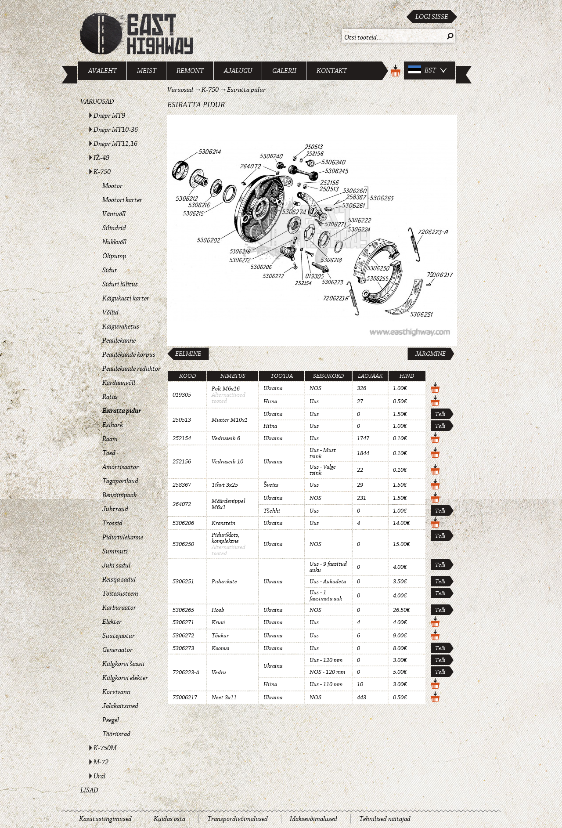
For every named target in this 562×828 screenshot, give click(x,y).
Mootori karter (122, 200)
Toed (108, 453)
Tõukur (220, 635)
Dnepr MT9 (109, 115)
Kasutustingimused (105, 819)
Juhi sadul (116, 565)
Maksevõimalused (313, 819)
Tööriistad (116, 734)
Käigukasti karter (125, 298)
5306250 (183, 544)
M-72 (101, 762)
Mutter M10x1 (230, 419)
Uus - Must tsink (323, 453)
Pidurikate (224, 581)
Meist (146, 71)
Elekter (112, 622)
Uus (314, 401)
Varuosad (97, 101)
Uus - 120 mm (326, 660)
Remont (190, 71)
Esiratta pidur (121, 411)
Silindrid (114, 228)
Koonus (220, 648)
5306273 (183, 648)
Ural (99, 776)
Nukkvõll (114, 242)
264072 (182, 504)
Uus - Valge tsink (323, 470)
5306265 (183, 610)
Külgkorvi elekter (125, 678)
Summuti (115, 551)
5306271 (183, 622)
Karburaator (119, 607)
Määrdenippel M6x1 (228, 504)
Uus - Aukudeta (328, 581)
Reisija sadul (119, 579)
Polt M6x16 (226, 388)
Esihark (112, 425)
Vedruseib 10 (227, 461)
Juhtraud (115, 509)
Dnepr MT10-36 (116, 130)
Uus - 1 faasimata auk (326, 595)
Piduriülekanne (122, 537)
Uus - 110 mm (326, 684)
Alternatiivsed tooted (228, 398)
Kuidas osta (169, 819)
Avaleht (102, 71)
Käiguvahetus (120, 326)
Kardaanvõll (118, 383)
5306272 (183, 635)
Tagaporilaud (120, 481)
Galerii (284, 71)
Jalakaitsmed (120, 706)
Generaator (117, 650)
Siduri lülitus (120, 284)
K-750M (105, 748)
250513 (182, 419)
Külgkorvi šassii (123, 664)
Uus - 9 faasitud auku (328, 567)
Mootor (112, 186)
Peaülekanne (119, 340)
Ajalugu (238, 71)
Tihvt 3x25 (225, 484)
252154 (182, 438)
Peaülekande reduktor (131, 368)
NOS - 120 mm (327, 672)
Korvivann (116, 692)
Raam (110, 439)
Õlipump (114, 256)
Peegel (110, 720)
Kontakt (332, 71)
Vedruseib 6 (226, 438)
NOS (315, 388)
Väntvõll (114, 214)
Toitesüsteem (120, 593)
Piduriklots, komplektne (225, 538)
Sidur (109, 270)
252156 (182, 461)
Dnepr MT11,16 (115, 144)
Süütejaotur (118, 636)
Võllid (110, 312)
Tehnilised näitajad (385, 819)
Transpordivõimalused (237, 819)
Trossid (112, 523)
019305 (182, 394)
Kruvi (218, 622)
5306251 (183, 581)
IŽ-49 (101, 158)
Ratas (110, 397)
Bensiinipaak (119, 495)
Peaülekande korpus (128, 354)
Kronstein (223, 523)
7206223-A (186, 672)
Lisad (89, 790)
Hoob (218, 610)
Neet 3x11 (224, 697)
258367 (182, 484)
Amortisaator (120, 467)
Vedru (219, 672)
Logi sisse (431, 17)
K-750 (102, 172)
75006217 (185, 697)
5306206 (183, 523)
